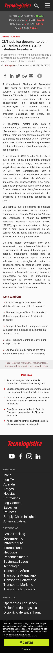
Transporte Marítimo (18, 584)
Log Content (12, 503)
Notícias (5, 37)
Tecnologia (11, 566)
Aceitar (26, 642)
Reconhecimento (15, 557)
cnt (31, 366)
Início (7, 475)
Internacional (12, 548)
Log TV (8, 480)
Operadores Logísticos (20, 603)
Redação (9, 65)
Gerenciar (26, 649)
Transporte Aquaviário (19, 575)
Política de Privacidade (19, 634)
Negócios (10, 552)
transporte (26, 363)
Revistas (9, 512)
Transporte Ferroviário (19, 580)
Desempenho (13, 538)
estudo (24, 366)
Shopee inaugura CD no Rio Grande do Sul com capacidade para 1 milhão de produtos (25, 316)
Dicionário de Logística (20, 608)
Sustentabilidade (15, 561)
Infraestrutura (13, 543)
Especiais (10, 507)
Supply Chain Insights (19, 516)
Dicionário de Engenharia (22, 612)
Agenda (9, 484)
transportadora (12, 366)
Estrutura (15, 37)
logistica (16, 363)
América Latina (14, 521)
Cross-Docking (14, 534)
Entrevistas (11, 498)
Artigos (8, 489)
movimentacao (40, 363)
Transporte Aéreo (16, 571)
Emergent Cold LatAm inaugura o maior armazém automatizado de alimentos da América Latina (25, 330)
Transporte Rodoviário (19, 589)
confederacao (41, 366)
